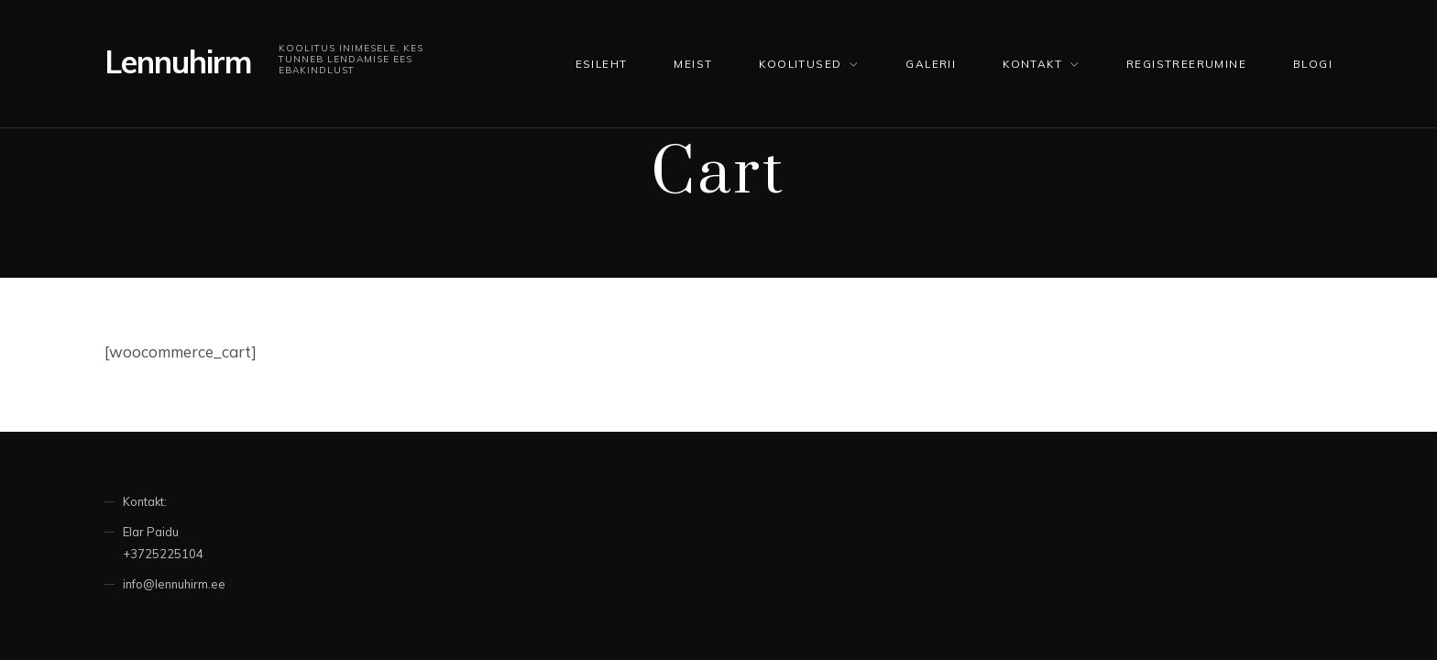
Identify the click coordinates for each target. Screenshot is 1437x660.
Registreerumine (1186, 64)
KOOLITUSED (800, 64)
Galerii (930, 64)
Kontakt (1032, 64)
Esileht (602, 64)
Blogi (1313, 64)
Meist (693, 64)
